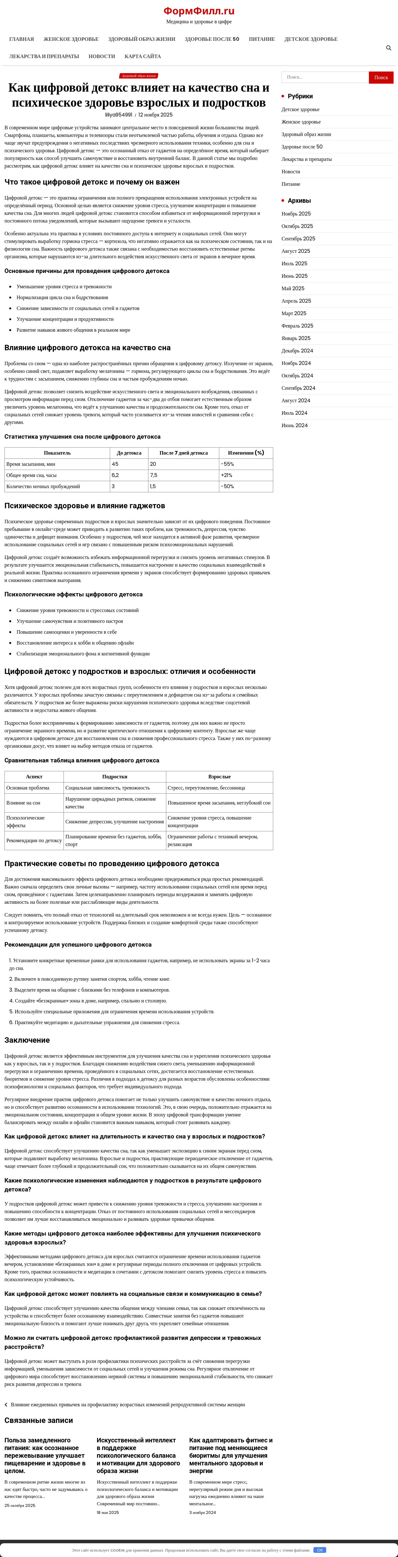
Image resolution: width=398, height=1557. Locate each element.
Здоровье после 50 (212, 39)
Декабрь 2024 (297, 350)
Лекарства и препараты (44, 56)
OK (320, 1550)
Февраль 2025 (297, 325)
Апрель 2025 (296, 301)
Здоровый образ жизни (141, 39)
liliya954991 (118, 114)
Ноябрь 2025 (296, 213)
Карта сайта (143, 56)
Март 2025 (294, 313)
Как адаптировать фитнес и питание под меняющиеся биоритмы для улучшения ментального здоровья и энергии (231, 1455)
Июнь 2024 (295, 425)
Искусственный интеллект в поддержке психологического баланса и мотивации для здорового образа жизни (138, 1455)
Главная (21, 39)
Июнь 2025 (294, 276)
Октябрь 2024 (297, 375)
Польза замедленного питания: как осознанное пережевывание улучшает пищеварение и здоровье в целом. (45, 1455)
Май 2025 (293, 288)
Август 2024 (296, 400)
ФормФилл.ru (199, 10)
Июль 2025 (294, 263)
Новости (102, 56)
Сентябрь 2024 (299, 388)
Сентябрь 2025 (298, 238)
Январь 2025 (296, 338)
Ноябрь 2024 (296, 363)
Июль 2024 (294, 413)
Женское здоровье (71, 39)
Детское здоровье (311, 39)
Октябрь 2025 (297, 226)
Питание (262, 39)
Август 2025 (296, 251)
